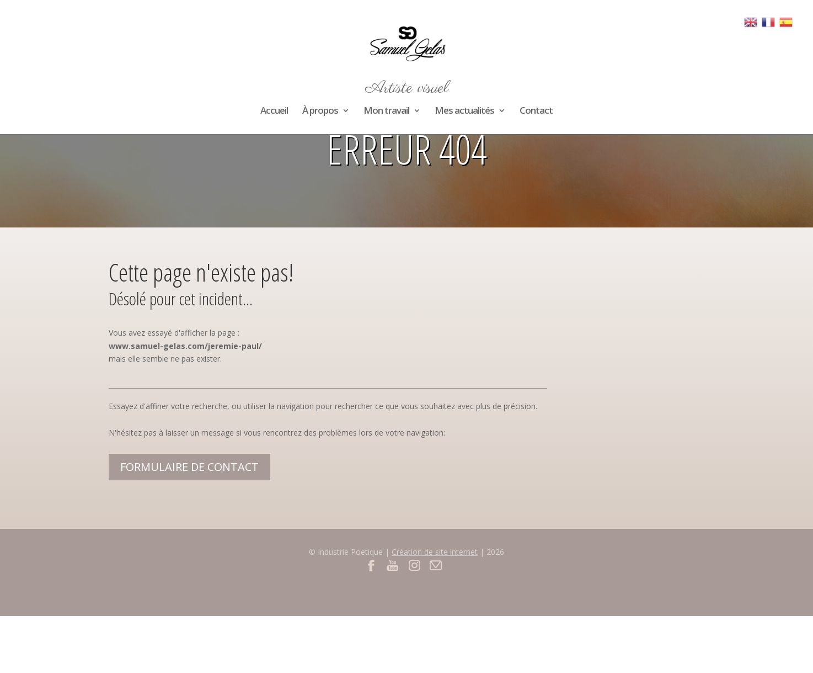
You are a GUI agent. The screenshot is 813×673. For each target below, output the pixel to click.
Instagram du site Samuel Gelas (414, 565)
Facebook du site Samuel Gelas (371, 565)
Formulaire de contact (189, 466)
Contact (536, 111)
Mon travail (386, 111)
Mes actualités (464, 111)
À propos (320, 111)
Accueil (274, 111)
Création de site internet (435, 552)
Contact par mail (436, 565)
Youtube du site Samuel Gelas (393, 565)
